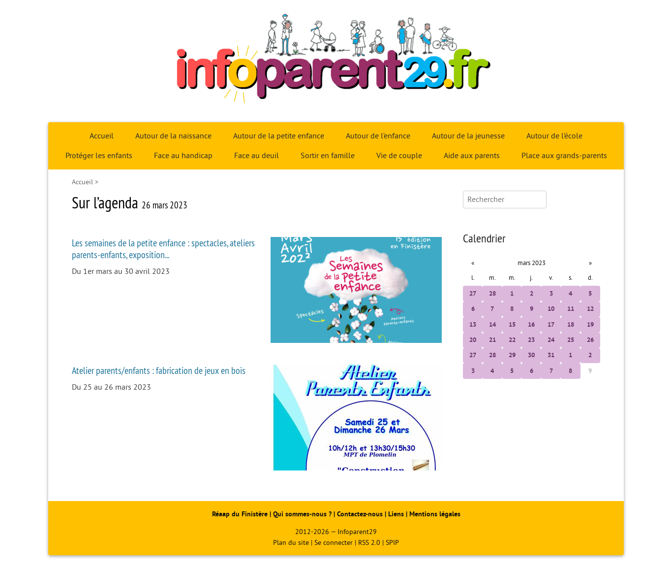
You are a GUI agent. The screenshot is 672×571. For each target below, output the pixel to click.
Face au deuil (256, 155)
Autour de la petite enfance (278, 136)
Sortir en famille (328, 155)
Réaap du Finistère (240, 514)
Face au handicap (183, 155)
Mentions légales (434, 514)
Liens (396, 514)
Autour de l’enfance (378, 136)
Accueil (102, 136)
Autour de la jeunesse (468, 136)
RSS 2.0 (369, 542)
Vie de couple (399, 155)
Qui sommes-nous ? (303, 514)
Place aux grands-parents (564, 155)
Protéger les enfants (98, 155)
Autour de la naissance (173, 136)
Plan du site (291, 542)
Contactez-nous (360, 514)
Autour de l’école (554, 136)
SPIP (392, 542)
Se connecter (333, 542)
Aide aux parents (472, 155)
